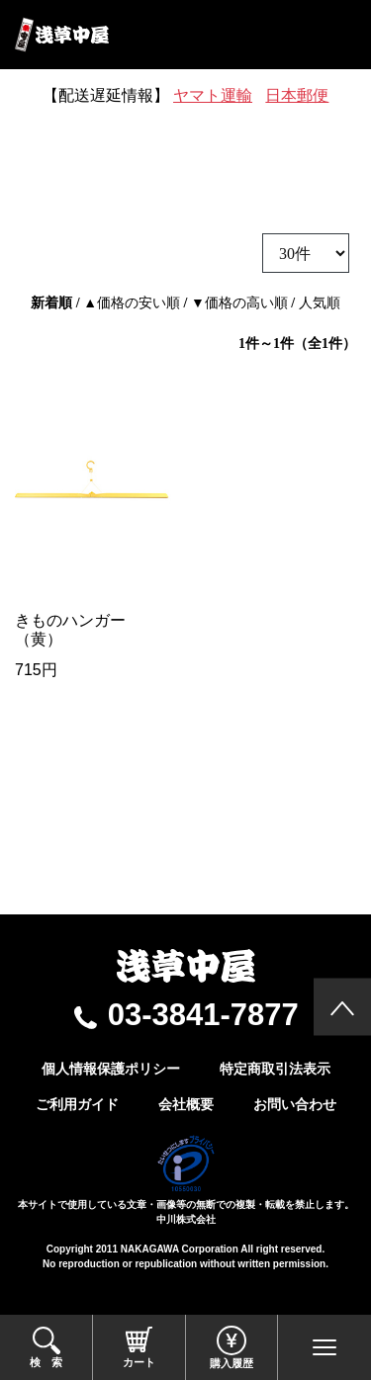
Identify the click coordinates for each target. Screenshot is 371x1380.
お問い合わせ (294, 1104)
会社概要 (186, 1104)
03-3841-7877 (203, 1014)
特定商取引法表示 (275, 1069)
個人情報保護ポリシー (111, 1069)
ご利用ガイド (77, 1104)
